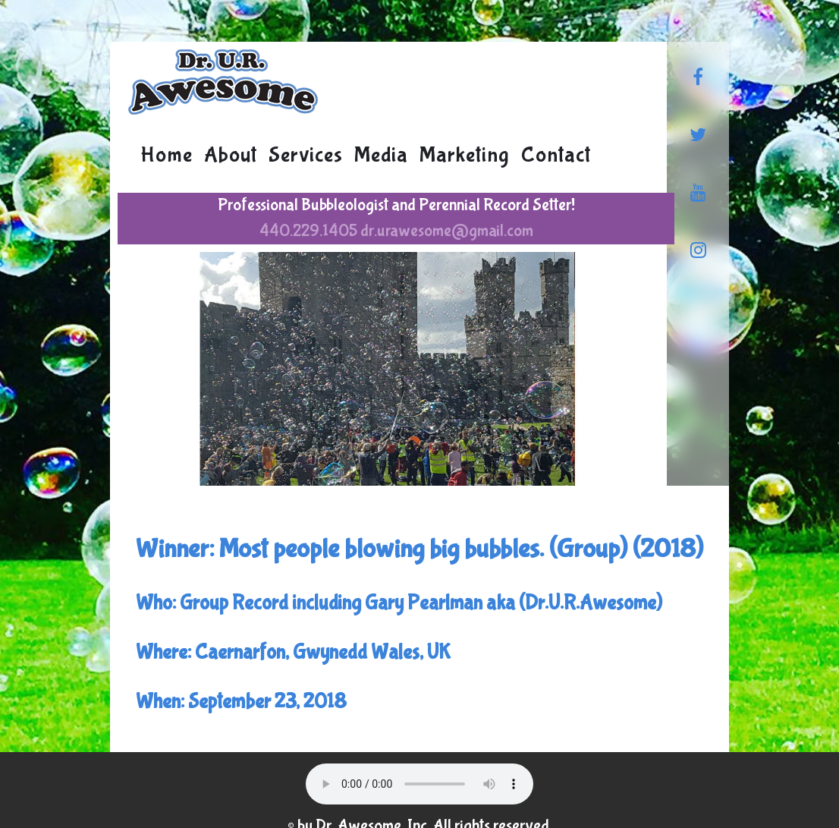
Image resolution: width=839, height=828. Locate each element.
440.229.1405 (308, 231)
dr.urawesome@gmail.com (446, 231)
